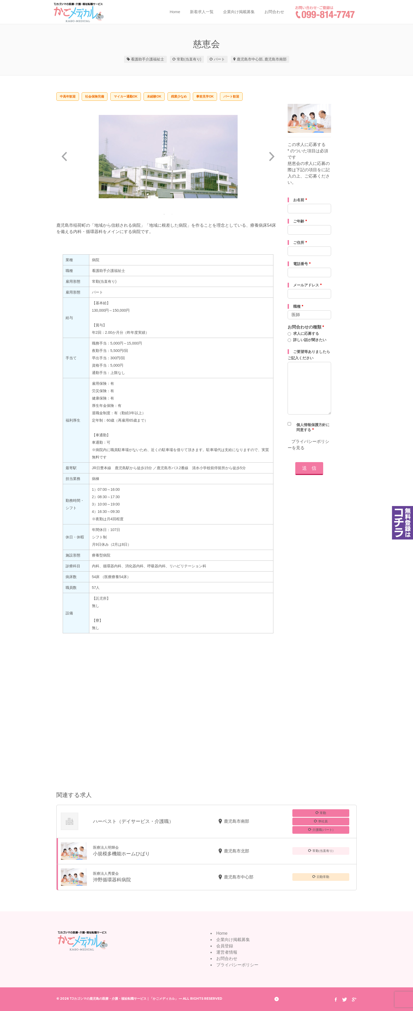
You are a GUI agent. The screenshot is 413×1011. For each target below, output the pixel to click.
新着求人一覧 (202, 11)
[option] (168, 156)
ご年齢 (300, 221)
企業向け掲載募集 (239, 11)
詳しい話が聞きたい (309, 339)
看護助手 (138, 59)
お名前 (300, 200)
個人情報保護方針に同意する (313, 427)
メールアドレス (307, 285)
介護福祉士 (155, 59)
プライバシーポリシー (237, 965)
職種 (298, 306)
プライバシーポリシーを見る (308, 444)
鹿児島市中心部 (250, 59)
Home (175, 11)
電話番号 (302, 263)
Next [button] (272, 156)
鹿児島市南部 (275, 59)
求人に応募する (306, 333)
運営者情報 (226, 952)
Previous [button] (64, 156)
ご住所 (300, 242)
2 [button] (172, 214)
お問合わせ (274, 11)
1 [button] (164, 214)
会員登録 (224, 946)
